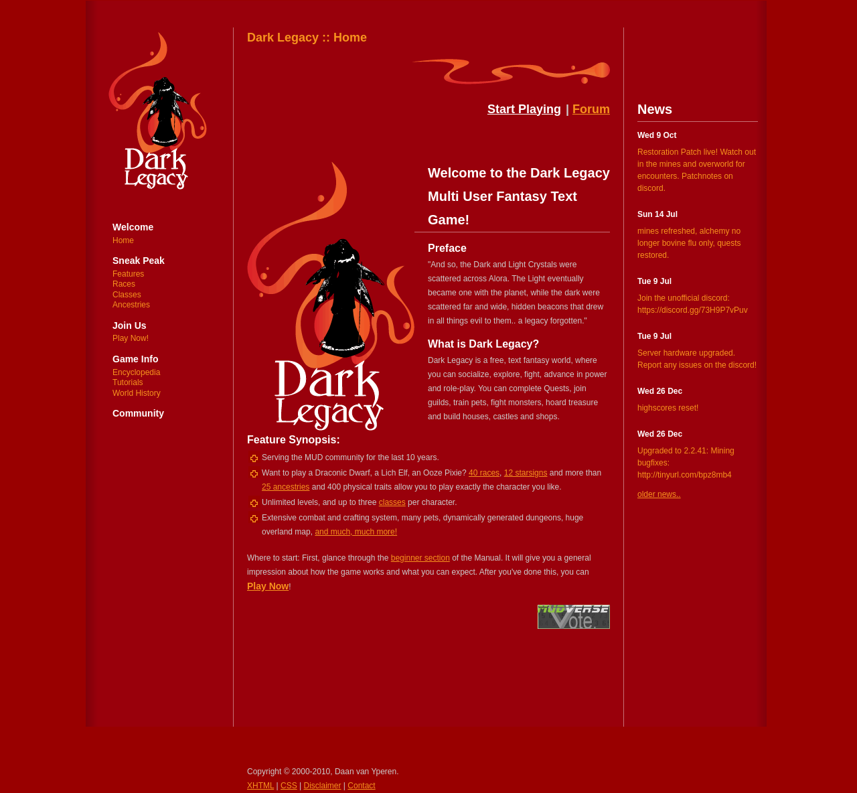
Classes (126, 294)
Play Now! (130, 338)
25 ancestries (285, 487)
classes (392, 502)
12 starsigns (526, 473)
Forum (591, 109)
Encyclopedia (136, 372)
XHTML (260, 785)
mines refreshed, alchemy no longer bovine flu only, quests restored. (689, 243)
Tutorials (127, 382)
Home (123, 240)
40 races (484, 473)
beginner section (420, 558)
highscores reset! (667, 408)
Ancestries (131, 304)
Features (128, 274)
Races (123, 284)
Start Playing (524, 109)
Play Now (268, 586)
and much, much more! (356, 531)
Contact (361, 785)
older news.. (659, 494)
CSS (289, 785)
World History (136, 393)
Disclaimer (322, 785)
